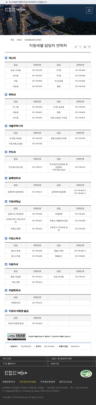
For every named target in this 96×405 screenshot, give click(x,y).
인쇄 (85, 47)
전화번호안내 (8, 382)
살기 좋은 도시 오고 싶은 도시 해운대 (15, 10)
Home (7, 40)
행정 (12, 40)
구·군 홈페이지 (9, 364)
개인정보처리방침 (27, 382)
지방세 (19, 40)
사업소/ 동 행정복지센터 (61, 358)
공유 (76, 47)
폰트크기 (80, 47)
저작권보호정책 (47, 382)
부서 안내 (7, 358)
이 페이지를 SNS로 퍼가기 (89, 47)
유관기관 (55, 364)
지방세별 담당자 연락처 (32, 40)
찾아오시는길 (65, 382)
